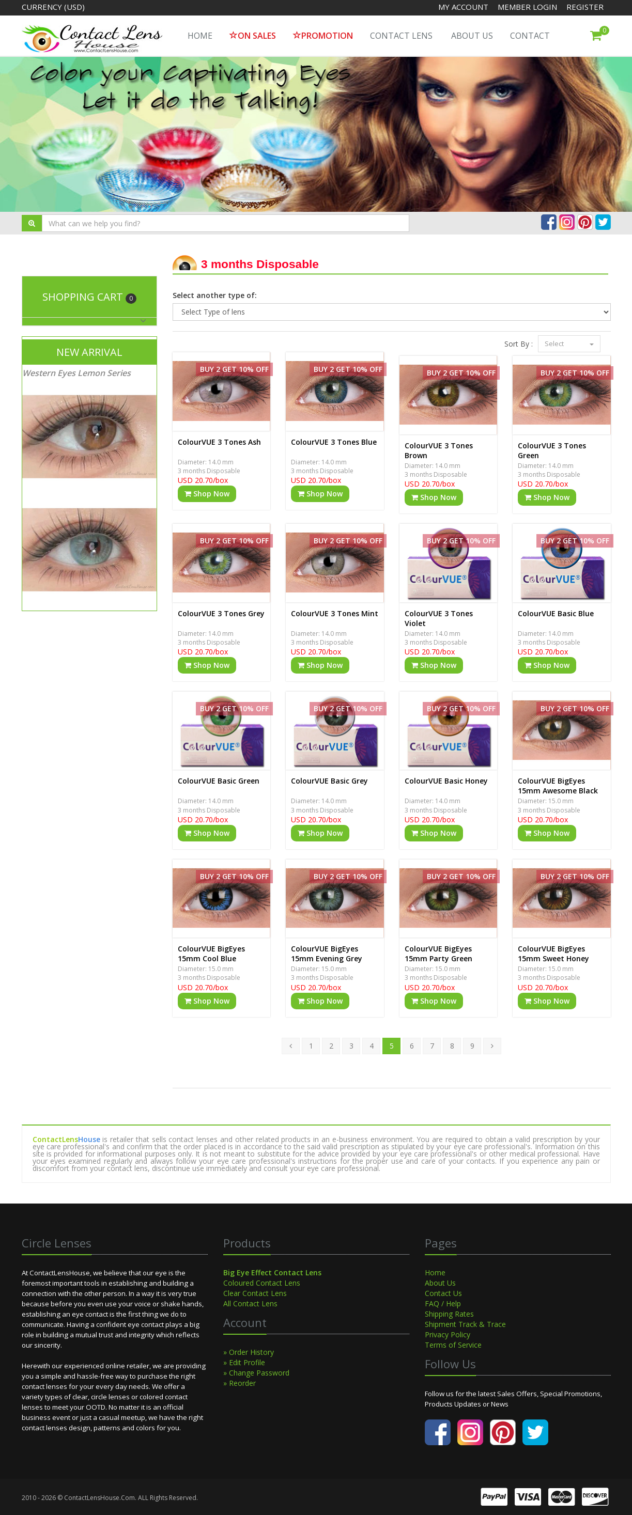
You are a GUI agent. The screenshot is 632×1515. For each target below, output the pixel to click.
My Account (463, 7)
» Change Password (256, 1373)
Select (569, 343)
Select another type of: (215, 295)
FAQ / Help (443, 1303)
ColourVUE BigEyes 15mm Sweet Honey (553, 953)
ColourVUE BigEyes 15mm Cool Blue (211, 953)
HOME (200, 35)
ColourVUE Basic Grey (329, 781)
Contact (530, 35)
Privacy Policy (447, 1334)
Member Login (528, 7)
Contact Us (443, 1293)
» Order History (248, 1352)
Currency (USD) (53, 7)
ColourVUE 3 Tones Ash (219, 442)
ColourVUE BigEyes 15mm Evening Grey (326, 953)
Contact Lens (401, 35)
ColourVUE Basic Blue (556, 613)
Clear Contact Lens (255, 1293)
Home (435, 1272)
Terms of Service (453, 1345)
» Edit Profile (244, 1362)
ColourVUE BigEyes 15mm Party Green (438, 953)
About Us (472, 35)
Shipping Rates (449, 1314)
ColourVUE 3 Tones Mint (334, 613)
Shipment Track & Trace (465, 1324)
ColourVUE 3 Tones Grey (221, 613)
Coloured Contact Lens (261, 1283)
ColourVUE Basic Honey (446, 781)
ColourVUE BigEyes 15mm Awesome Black (558, 785)
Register (585, 7)
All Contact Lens (250, 1303)
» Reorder (239, 1383)
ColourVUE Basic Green (218, 781)
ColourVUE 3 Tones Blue (334, 442)
